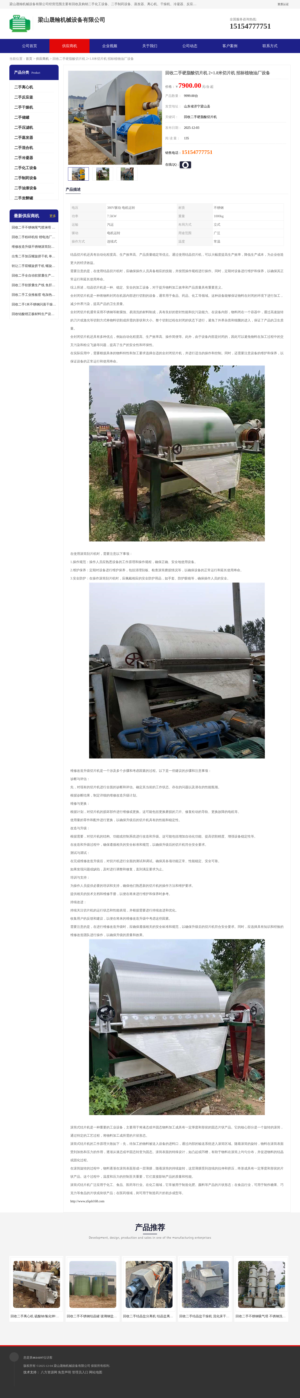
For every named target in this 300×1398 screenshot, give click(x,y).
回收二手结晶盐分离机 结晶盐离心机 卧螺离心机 (158, 1316)
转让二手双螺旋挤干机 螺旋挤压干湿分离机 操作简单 (34, 266)
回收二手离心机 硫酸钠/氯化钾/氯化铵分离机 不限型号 (50, 1316)
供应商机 (69, 46)
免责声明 (64, 1372)
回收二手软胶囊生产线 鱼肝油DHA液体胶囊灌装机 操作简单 (34, 285)
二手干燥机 (23, 107)
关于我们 (149, 46)
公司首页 (29, 46)
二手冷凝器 (23, 158)
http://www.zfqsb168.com (87, 1201)
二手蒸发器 (23, 138)
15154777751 (197, 152)
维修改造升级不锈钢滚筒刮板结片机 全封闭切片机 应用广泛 (34, 246)
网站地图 (95, 1372)
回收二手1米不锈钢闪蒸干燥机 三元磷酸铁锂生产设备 (34, 304)
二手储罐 (21, 117)
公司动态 (189, 46)
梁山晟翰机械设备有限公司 (72, 1366)
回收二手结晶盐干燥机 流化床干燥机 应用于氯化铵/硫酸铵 (221, 1316)
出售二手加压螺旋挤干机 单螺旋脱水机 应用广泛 (34, 256)
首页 (29, 59)
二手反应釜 (23, 97)
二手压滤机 (23, 128)
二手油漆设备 (25, 188)
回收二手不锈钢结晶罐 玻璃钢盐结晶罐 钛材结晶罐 (104, 1316)
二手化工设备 (25, 168)
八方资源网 (49, 1372)
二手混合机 (23, 148)
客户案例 (229, 46)
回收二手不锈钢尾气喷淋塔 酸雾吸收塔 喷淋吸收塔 (34, 227)
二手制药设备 (25, 178)
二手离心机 (23, 87)
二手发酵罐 (23, 198)
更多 (52, 216)
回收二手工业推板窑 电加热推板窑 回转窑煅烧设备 (34, 295)
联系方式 (270, 46)
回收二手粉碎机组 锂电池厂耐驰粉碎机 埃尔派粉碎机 (34, 237)
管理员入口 (80, 1372)
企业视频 (109, 46)
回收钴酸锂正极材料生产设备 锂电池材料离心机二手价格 (34, 314)
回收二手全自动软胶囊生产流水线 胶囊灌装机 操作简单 (34, 275)
